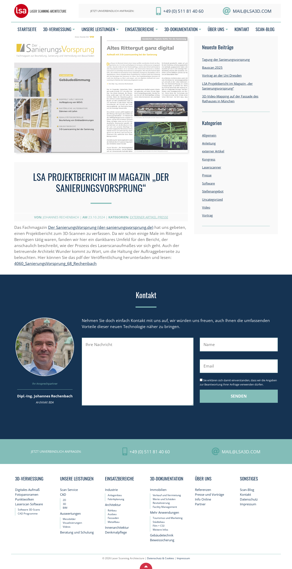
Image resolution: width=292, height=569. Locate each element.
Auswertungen (70, 513)
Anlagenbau (115, 495)
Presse (163, 217)
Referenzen (203, 490)
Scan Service (69, 490)
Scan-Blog (247, 490)
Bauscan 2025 (212, 67)
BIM (65, 507)
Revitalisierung (161, 503)
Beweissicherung (162, 540)
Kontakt (245, 494)
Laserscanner (211, 167)
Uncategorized (212, 199)
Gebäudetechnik (161, 535)
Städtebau (159, 522)
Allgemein (209, 135)
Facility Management (165, 507)
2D (64, 500)
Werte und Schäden (164, 499)
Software (208, 183)
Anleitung (209, 143)
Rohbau (112, 510)
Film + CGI (158, 525)
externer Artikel (143, 217)
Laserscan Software (29, 504)
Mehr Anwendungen (164, 512)
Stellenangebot (212, 191)
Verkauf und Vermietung (167, 495)
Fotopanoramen (26, 494)
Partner (200, 504)
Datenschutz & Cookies (160, 558)
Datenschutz (249, 499)
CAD (63, 494)
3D (64, 504)
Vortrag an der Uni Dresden (222, 75)
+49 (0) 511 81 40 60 (183, 11)
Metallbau (113, 522)
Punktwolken (24, 499)
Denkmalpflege (116, 532)
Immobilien (158, 490)
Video (206, 207)
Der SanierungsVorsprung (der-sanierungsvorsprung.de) (100, 227)
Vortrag (207, 215)
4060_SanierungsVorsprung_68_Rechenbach (55, 263)
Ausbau (112, 514)
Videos (66, 526)
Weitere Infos (160, 529)
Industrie (111, 490)
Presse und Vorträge (209, 494)
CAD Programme (28, 513)
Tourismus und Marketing (168, 518)
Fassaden (113, 518)
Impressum (248, 504)
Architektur (113, 505)
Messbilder (69, 519)
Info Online (203, 499)
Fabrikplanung (116, 499)
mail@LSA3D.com (252, 11)
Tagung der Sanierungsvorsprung (226, 59)
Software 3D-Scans (29, 509)
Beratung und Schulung (77, 532)
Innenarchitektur (117, 527)
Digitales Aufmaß (27, 490)
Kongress (208, 159)
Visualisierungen (72, 523)
